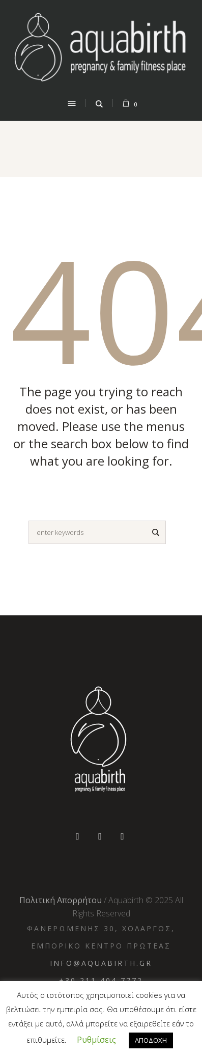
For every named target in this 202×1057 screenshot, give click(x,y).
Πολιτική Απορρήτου (60, 900)
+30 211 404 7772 (101, 980)
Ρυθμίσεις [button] (96, 1039)
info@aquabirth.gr (101, 963)
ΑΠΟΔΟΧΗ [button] (151, 1040)
